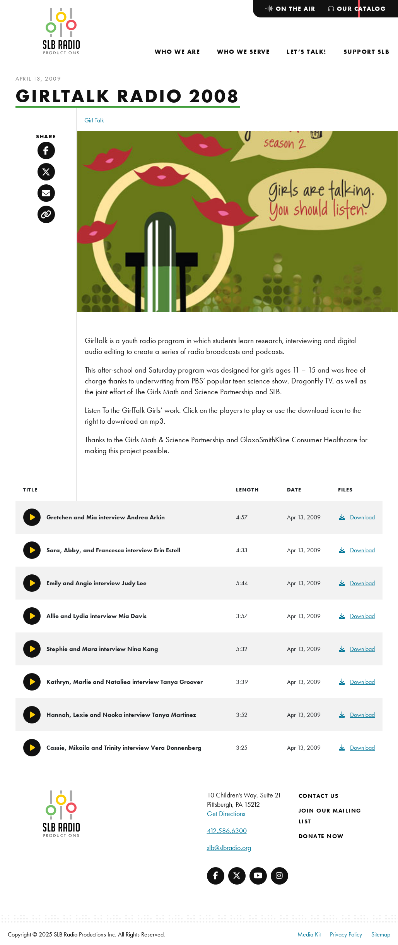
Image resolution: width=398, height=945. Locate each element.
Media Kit (309, 934)
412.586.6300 (227, 830)
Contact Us (319, 796)
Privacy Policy (346, 934)
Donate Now (321, 836)
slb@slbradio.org (229, 847)
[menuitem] (177, 51)
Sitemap (380, 934)
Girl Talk (94, 120)
